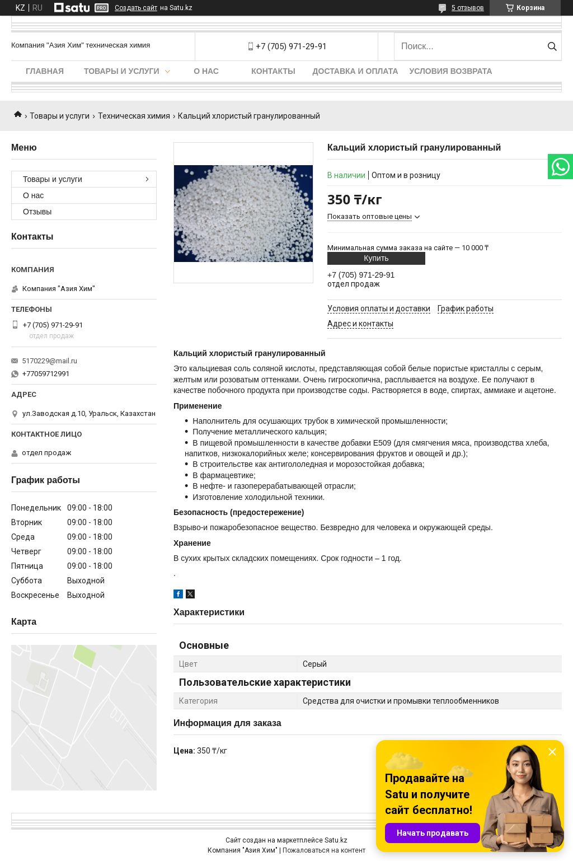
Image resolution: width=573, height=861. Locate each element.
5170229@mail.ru (49, 361)
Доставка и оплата (355, 71)
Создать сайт (136, 8)
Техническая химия (134, 115)
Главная (45, 71)
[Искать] (552, 46)
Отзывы (37, 211)
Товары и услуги (121, 71)
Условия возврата (451, 71)
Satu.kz (336, 840)
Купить (376, 258)
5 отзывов (468, 8)
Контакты (273, 71)
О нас (206, 71)
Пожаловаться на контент (324, 850)
